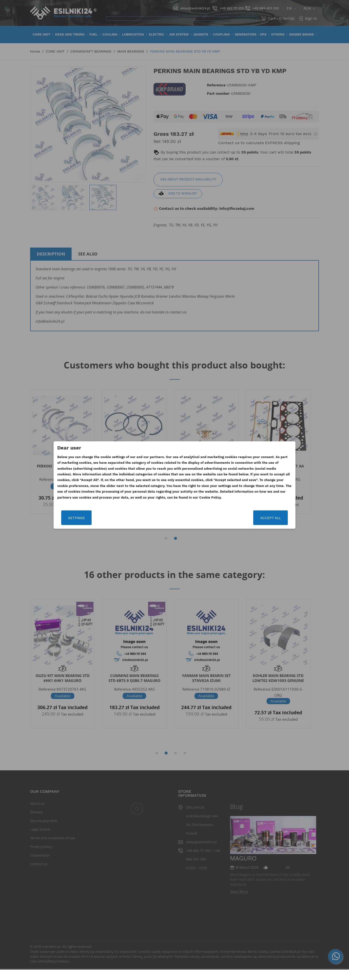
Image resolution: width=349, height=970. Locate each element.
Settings (77, 518)
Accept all (270, 518)
